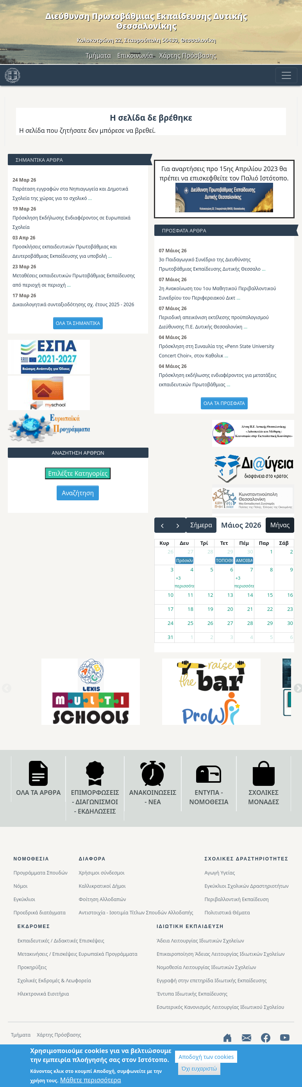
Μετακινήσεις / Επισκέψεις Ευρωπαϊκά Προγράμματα (78, 954)
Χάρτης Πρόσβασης (187, 55)
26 (170, 551)
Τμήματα (98, 55)
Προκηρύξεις (32, 967)
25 (190, 622)
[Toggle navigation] (286, 75)
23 (290, 608)
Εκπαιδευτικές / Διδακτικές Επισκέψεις (61, 940)
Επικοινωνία (135, 55)
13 (230, 594)
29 (230, 551)
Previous (5, 691)
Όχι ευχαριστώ (199, 1069)
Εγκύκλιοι (24, 899)
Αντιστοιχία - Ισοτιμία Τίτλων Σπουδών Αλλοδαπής (136, 912)
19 (210, 608)
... (90, 198)
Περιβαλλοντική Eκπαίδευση (236, 899)
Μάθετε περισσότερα (90, 1080)
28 (210, 551)
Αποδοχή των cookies (206, 1056)
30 (250, 551)
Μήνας (280, 525)
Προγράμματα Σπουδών (40, 872)
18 (190, 608)
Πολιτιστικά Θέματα (227, 912)
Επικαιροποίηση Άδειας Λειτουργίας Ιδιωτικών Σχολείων (220, 954)
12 (210, 594)
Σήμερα (201, 525)
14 (250, 594)
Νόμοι (20, 886)
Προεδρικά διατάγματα (39, 912)
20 (230, 608)
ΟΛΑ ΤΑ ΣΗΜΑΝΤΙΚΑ (78, 323)
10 (170, 594)
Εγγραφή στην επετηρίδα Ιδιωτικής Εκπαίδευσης (212, 980)
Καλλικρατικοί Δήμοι (102, 886)
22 (270, 608)
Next (297, 691)
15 (270, 594)
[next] (178, 525)
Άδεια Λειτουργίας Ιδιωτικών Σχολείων (200, 940)
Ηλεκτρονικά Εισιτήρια (43, 994)
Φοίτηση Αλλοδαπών (102, 899)
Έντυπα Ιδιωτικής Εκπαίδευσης (192, 994)
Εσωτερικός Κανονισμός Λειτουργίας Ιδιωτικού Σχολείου (220, 1007)
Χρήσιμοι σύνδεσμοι (102, 872)
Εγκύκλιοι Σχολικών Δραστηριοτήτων (246, 886)
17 (170, 608)
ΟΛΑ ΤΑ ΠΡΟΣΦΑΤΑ (224, 403)
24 (170, 622)
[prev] (162, 525)
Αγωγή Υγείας (219, 872)
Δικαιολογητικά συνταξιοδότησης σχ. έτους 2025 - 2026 (73, 304)
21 (250, 608)
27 (190, 551)
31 (170, 637)
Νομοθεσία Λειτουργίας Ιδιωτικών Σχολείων (206, 967)
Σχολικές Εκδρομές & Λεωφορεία (54, 980)
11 (190, 594)
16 (290, 594)
